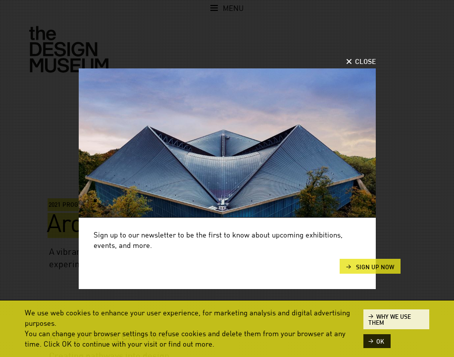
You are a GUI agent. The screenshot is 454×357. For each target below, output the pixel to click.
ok (380, 342)
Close (365, 62)
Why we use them (389, 320)
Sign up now (374, 267)
